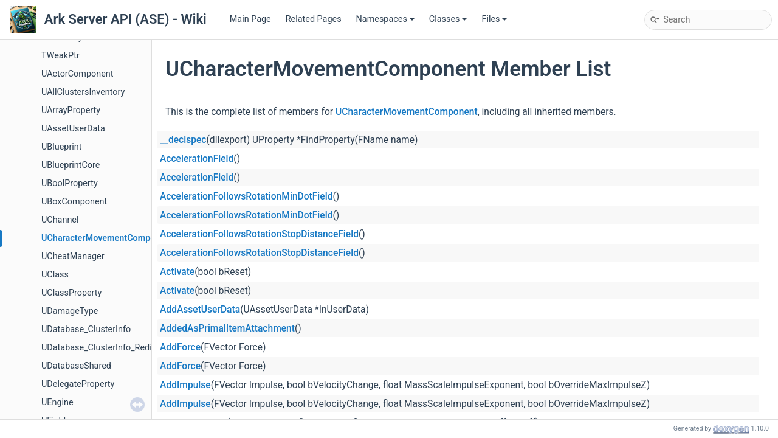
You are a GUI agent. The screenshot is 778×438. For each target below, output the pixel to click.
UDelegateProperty (77, 384)
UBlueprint (61, 147)
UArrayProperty (70, 110)
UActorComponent (77, 74)
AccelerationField (196, 158)
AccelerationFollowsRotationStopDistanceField (259, 234)
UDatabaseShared (76, 366)
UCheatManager (73, 256)
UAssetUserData (73, 128)
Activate (177, 271)
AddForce (180, 347)
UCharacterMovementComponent (107, 238)
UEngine (57, 402)
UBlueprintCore (70, 165)
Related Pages (314, 19)
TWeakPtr (60, 55)
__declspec (183, 139)
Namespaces (385, 19)
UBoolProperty (69, 183)
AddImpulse (185, 385)
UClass (55, 274)
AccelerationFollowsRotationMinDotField (246, 196)
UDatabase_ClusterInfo (86, 329)
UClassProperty (71, 293)
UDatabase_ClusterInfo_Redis (98, 347)
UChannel (59, 220)
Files (494, 19)
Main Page (250, 19)
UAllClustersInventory (83, 92)
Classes (448, 19)
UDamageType (69, 311)
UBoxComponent (74, 201)
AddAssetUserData (200, 309)
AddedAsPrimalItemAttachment (227, 328)
